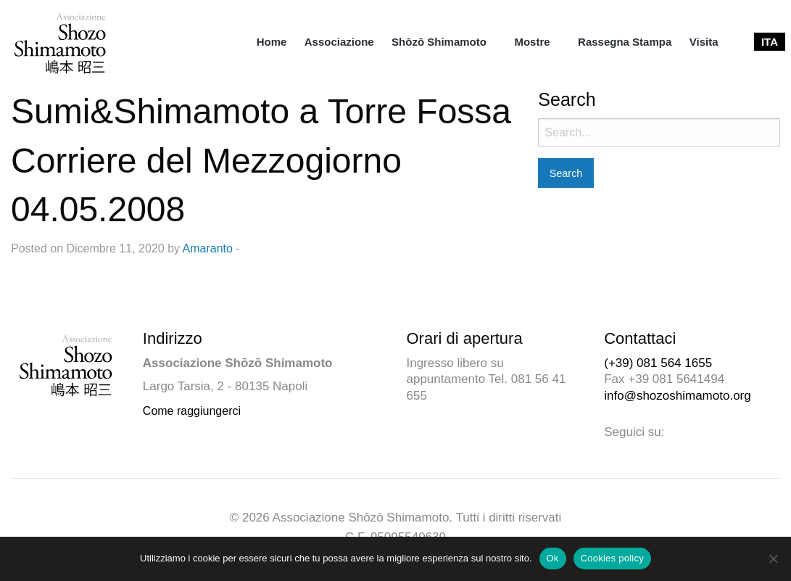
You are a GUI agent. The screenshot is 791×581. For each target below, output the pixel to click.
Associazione (339, 42)
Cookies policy (612, 558)
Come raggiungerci (192, 411)
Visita (703, 42)
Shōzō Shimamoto (439, 42)
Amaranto (208, 248)
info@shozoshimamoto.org (677, 396)
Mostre (532, 42)
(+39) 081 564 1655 (658, 363)
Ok (553, 558)
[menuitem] (271, 41)
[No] (773, 558)
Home (272, 42)
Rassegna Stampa (624, 42)
